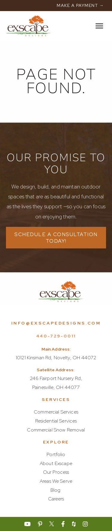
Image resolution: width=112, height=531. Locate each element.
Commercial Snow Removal (56, 430)
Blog (55, 490)
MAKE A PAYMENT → (80, 5)
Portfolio (56, 454)
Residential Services (56, 421)
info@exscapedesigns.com (56, 323)
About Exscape (56, 463)
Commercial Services (56, 412)
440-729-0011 (56, 336)
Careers (56, 499)
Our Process (56, 472)
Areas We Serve (56, 481)
